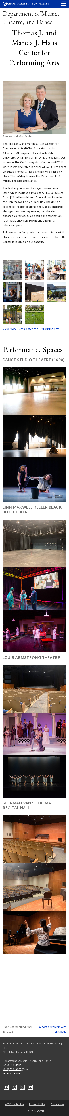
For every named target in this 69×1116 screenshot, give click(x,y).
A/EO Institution (14, 1104)
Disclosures (57, 1104)
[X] (23, 1087)
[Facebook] (7, 1087)
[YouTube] (30, 1087)
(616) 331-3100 (12, 1069)
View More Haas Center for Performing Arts (31, 328)
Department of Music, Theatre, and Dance (31, 17)
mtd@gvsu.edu (11, 1073)
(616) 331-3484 (12, 1065)
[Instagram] (15, 1087)
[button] (64, 3)
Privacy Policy (37, 1104)
